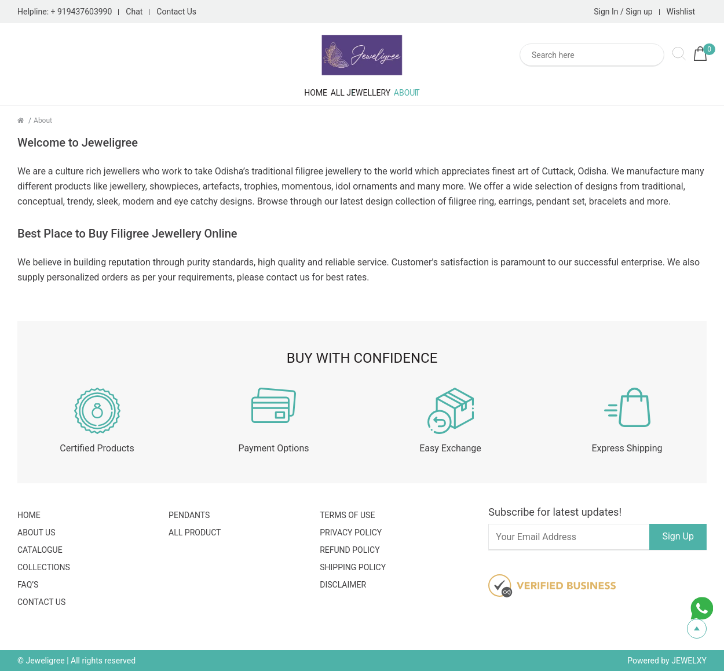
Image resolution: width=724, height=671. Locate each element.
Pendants (189, 515)
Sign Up (678, 536)
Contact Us (176, 11)
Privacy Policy (351, 532)
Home (265, 92)
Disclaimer (343, 584)
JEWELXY (689, 660)
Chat (134, 11)
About (457, 92)
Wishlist (681, 11)
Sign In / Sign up (623, 11)
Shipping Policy (353, 567)
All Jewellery (361, 92)
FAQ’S (27, 584)
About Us (36, 532)
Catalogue (40, 550)
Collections (43, 567)
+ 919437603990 (81, 11)
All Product (195, 532)
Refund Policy (349, 550)
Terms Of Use (347, 515)
